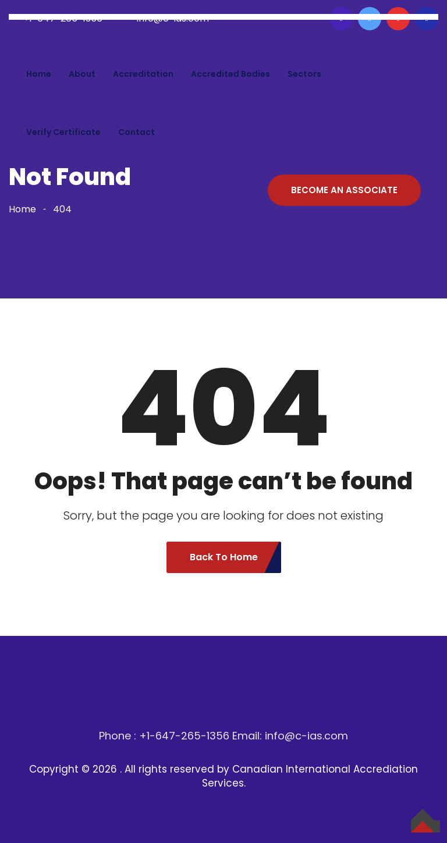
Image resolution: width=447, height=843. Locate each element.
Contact (136, 132)
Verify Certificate (63, 132)
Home (38, 74)
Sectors (304, 74)
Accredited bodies (230, 74)
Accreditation (143, 74)
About (82, 74)
